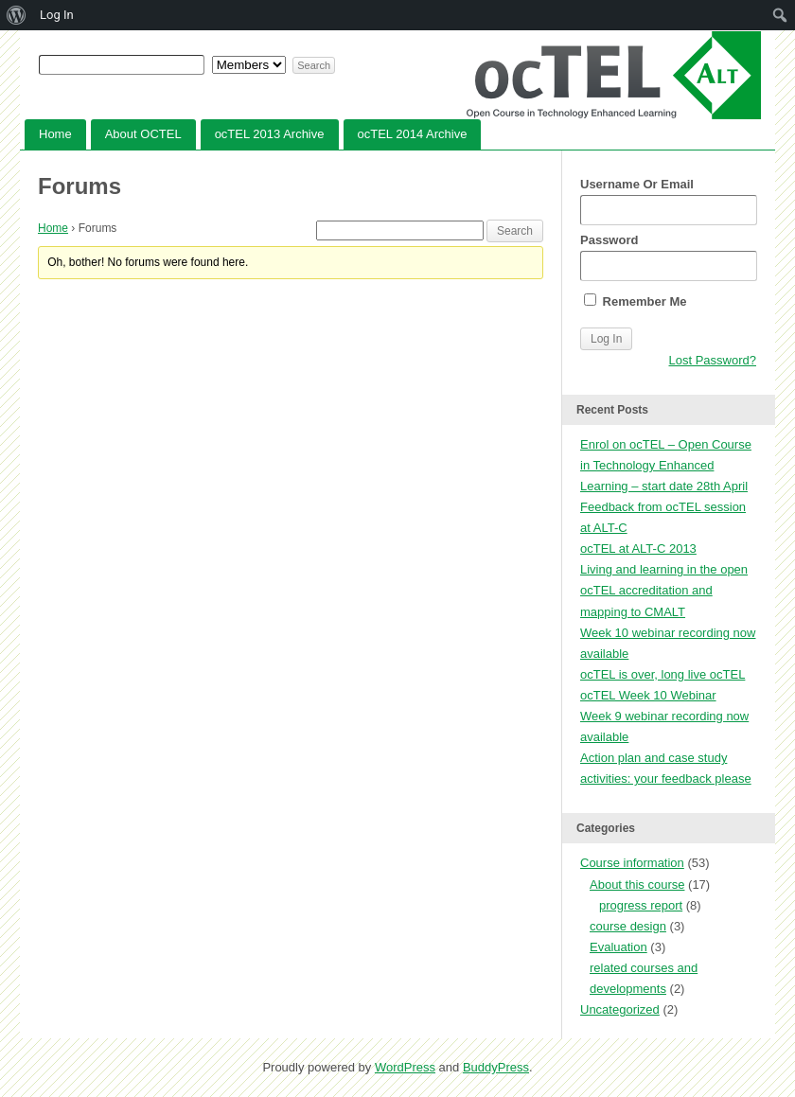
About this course (637, 884)
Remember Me (635, 301)
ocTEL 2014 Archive (413, 134)
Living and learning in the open (664, 569)
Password (668, 257)
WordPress (405, 1067)
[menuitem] (16, 15)
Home (55, 134)
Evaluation (618, 947)
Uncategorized (620, 1009)
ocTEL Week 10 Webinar (648, 695)
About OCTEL (143, 134)
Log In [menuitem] (57, 15)
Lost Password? (713, 360)
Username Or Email (668, 201)
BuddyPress (496, 1067)
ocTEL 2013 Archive (270, 134)
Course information (632, 863)
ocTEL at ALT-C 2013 (638, 548)
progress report (640, 905)
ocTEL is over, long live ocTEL (662, 674)
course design (628, 926)
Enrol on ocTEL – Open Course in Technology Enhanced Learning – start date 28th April (665, 465)
